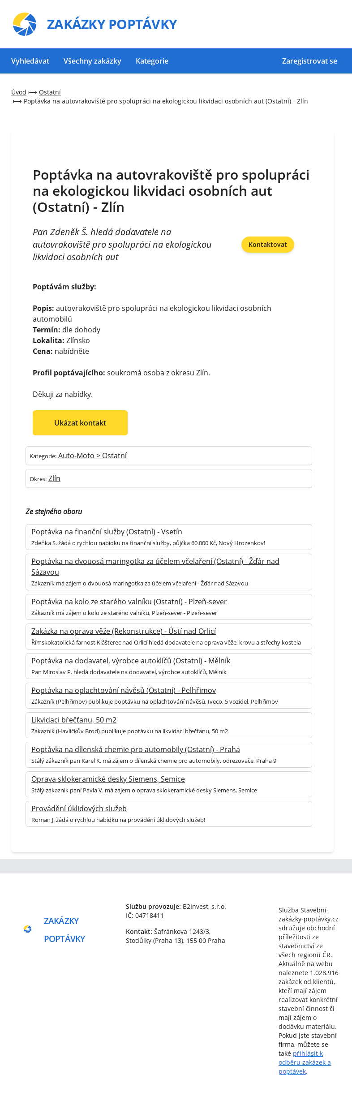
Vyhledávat (30, 61)
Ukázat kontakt (80, 423)
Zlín (54, 478)
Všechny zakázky (92, 61)
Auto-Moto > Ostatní (92, 455)
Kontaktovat (268, 244)
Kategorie (152, 61)
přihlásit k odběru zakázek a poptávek (305, 1062)
